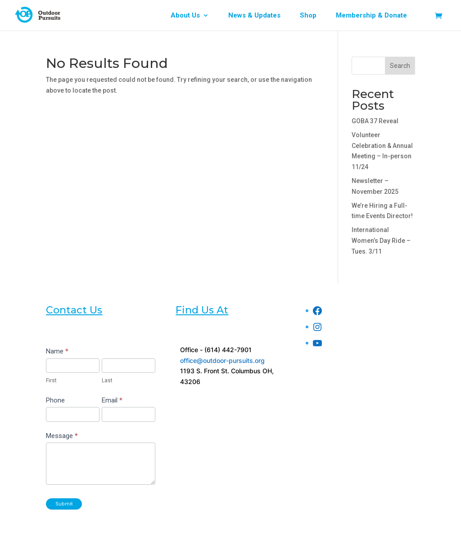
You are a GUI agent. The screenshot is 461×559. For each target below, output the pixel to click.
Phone (55, 400)
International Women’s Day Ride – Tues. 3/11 (381, 240)
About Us (185, 15)
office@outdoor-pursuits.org (222, 360)
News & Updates (254, 15)
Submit (63, 504)
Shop (308, 15)
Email (112, 400)
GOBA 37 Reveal (375, 121)
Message (62, 436)
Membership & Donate (371, 15)
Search (400, 65)
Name (57, 351)
